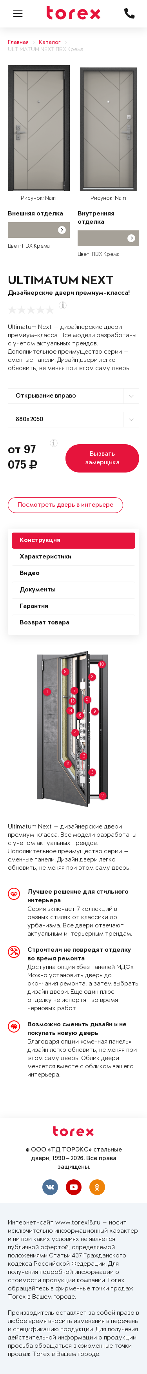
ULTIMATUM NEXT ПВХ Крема (45, 50)
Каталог (50, 43)
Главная (18, 43)
